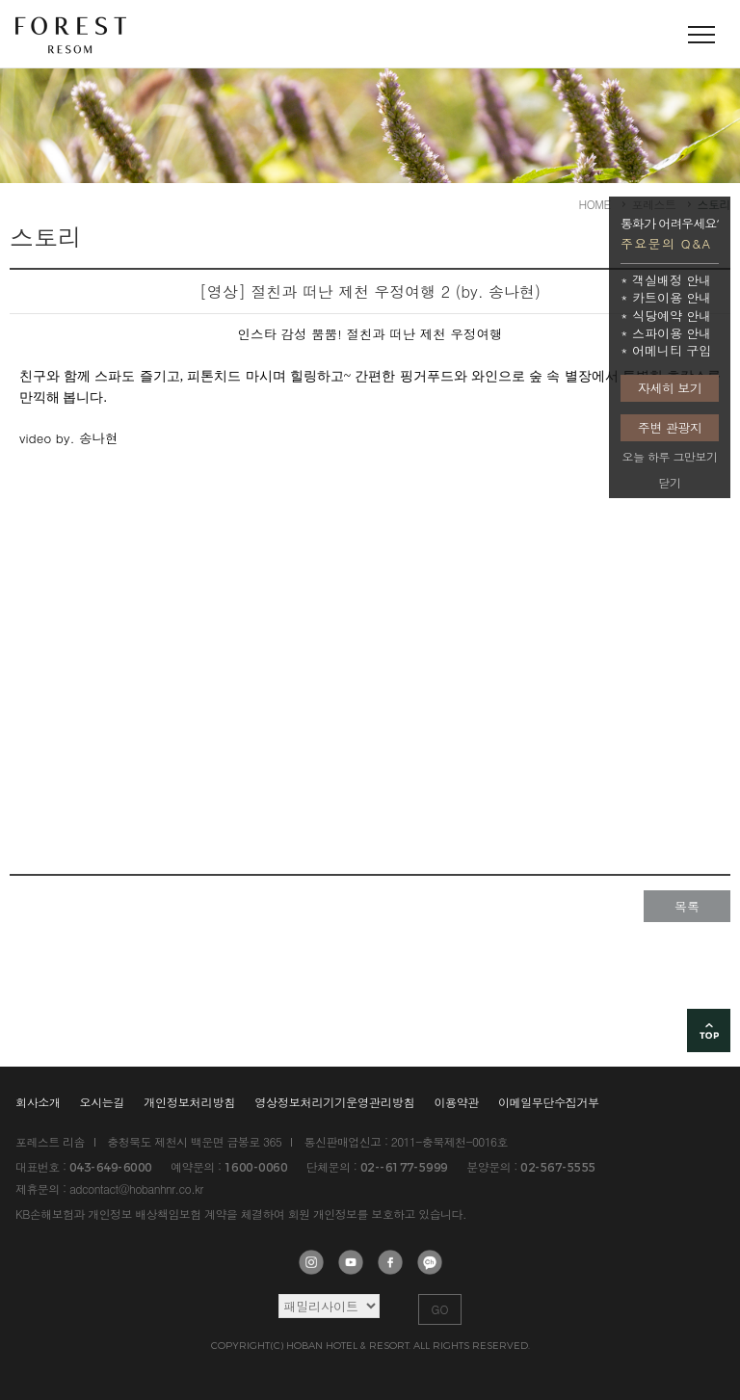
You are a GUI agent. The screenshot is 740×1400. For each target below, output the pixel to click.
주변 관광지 (669, 427)
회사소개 (38, 1102)
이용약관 (456, 1102)
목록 (687, 906)
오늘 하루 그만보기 (669, 456)
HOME (595, 204)
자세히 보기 (669, 388)
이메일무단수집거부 (548, 1102)
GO (440, 1309)
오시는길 (102, 1102)
